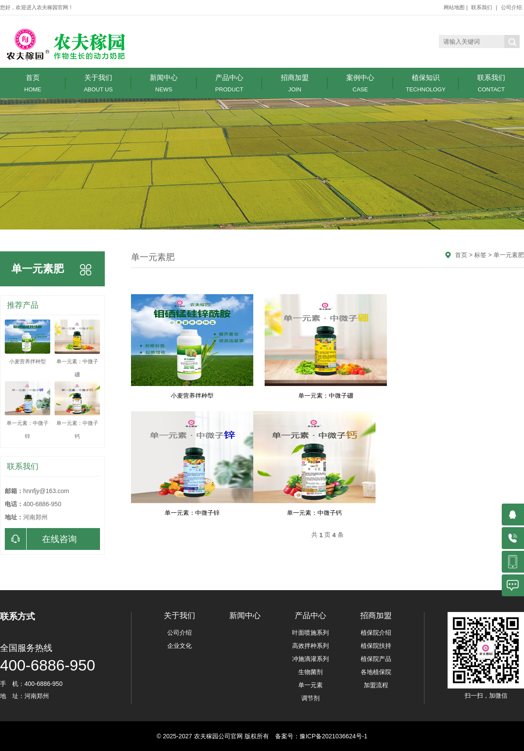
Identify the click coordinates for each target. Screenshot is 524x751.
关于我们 (98, 83)
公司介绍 (511, 7)
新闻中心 (163, 83)
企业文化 (179, 646)
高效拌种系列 (310, 646)
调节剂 (310, 698)
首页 (33, 83)
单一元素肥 (508, 254)
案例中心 (360, 83)
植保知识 (425, 83)
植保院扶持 (376, 646)
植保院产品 (376, 659)
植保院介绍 (376, 632)
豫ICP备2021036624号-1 (334, 736)
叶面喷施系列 (310, 632)
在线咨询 (41, 539)
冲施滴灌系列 (310, 659)
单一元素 (310, 685)
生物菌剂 (310, 672)
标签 (480, 254)
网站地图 (454, 7)
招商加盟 (295, 83)
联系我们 (481, 7)
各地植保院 (376, 672)
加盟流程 (376, 685)
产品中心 (229, 83)
